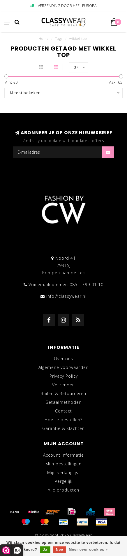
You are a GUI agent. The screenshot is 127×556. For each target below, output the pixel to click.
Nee (59, 550)
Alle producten (63, 490)
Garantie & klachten (63, 428)
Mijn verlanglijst (63, 472)
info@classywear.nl (66, 296)
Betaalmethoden (64, 402)
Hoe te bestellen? (63, 419)
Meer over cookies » (88, 550)
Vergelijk (64, 481)
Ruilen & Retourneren (63, 393)
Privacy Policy (64, 376)
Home (44, 38)
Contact (63, 411)
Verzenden (63, 385)
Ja (45, 550)
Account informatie (63, 455)
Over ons (63, 358)
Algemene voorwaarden (63, 367)
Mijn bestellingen (63, 464)
